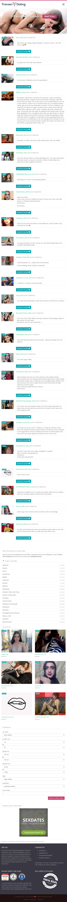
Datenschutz (32, 899)
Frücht (33, 571)
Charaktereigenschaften (45, 855)
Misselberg (33, 589)
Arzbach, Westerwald (33, 595)
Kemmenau (33, 574)
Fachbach (33, 565)
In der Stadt (6, 790)
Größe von (5, 751)
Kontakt (26, 899)
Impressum (40, 899)
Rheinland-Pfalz (20, 841)
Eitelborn (33, 586)
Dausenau (33, 580)
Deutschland (11, 841)
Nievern (33, 568)
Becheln (33, 583)
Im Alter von (6, 739)
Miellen (33, 577)
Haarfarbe (5, 783)
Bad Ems (32, 38)
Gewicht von (6, 764)
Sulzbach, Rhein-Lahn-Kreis (33, 592)
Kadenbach (33, 607)
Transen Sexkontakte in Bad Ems (35, 841)
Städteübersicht (43, 853)
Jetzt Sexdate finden (56, 798)
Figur (4, 776)
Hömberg (33, 598)
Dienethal (33, 610)
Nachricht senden (23, 51)
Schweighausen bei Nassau (33, 613)
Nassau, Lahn (33, 616)
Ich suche (5, 732)
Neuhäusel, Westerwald (33, 604)
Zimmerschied (33, 601)
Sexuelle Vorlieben (44, 858)
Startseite (4, 841)
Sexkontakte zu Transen (41, 863)
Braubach (33, 618)
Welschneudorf (33, 621)
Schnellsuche (42, 850)
